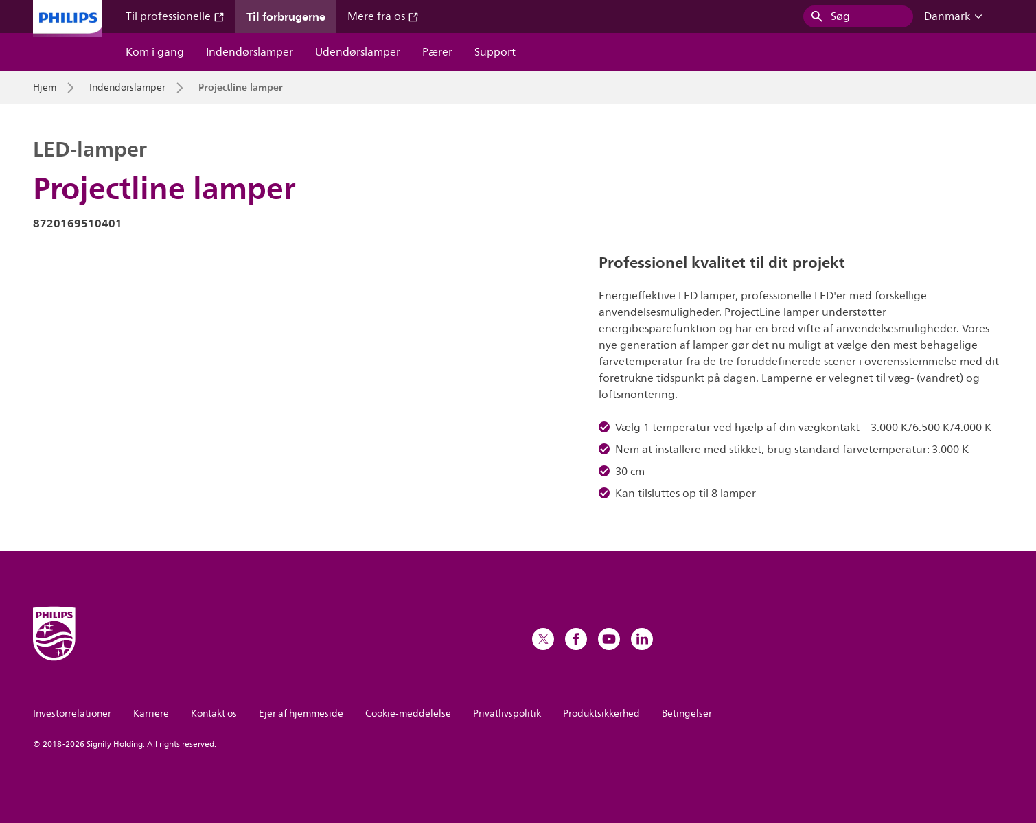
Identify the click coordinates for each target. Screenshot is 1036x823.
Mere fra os (383, 16)
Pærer (437, 52)
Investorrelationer (72, 713)
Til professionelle (175, 16)
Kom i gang (155, 52)
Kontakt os (214, 713)
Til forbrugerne (285, 16)
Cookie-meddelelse (408, 713)
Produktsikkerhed (601, 713)
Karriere (151, 713)
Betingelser (687, 713)
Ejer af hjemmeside (301, 713)
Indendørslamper (249, 52)
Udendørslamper (357, 52)
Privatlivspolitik (507, 713)
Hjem (44, 88)
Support (495, 52)
